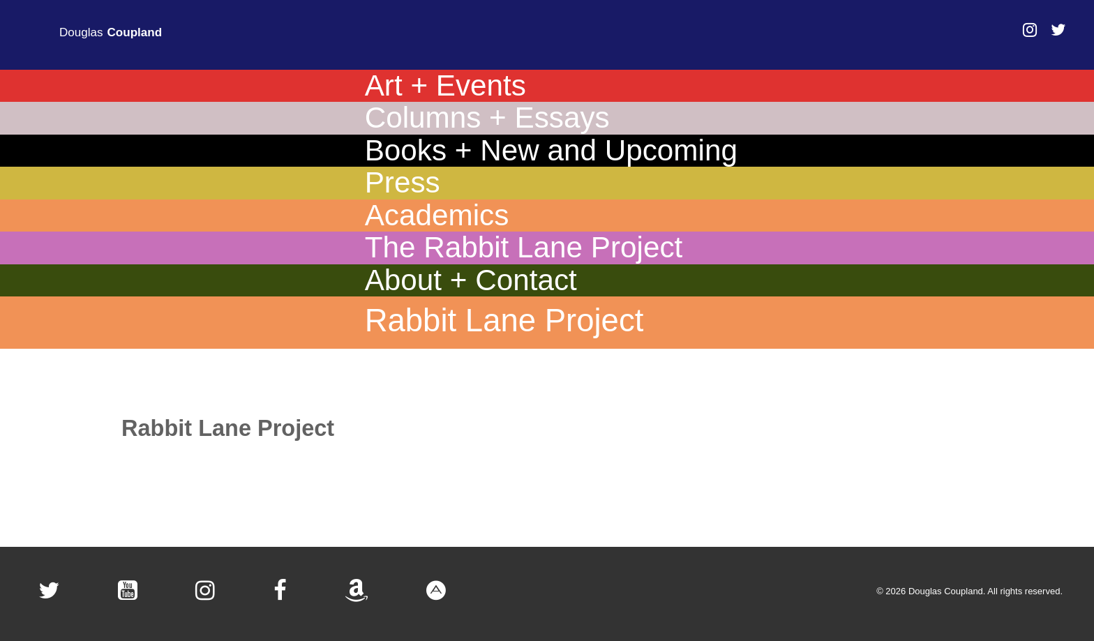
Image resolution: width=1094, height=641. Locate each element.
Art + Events (445, 86)
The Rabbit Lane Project (524, 248)
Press (402, 183)
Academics (437, 215)
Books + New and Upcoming (551, 151)
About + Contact (471, 280)
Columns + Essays (487, 118)
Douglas (110, 32)
